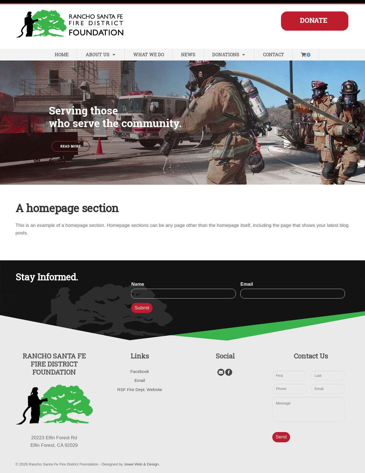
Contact (273, 54)
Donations (229, 54)
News (188, 54)
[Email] (220, 372)
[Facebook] (228, 372)
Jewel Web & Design (141, 464)
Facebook (139, 371)
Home (61, 54)
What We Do (148, 54)
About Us (100, 54)
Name (137, 284)
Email (246, 284)
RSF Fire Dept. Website (139, 389)
